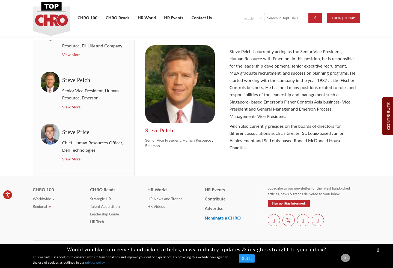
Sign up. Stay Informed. (289, 203)
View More (71, 54)
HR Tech (97, 221)
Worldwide (44, 198)
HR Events (173, 17)
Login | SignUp (343, 18)
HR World (147, 17)
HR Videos (156, 206)
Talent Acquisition (105, 206)
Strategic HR (100, 198)
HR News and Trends (164, 198)
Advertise (214, 208)
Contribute (215, 198)
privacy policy (95, 262)
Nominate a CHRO (223, 217)
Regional (42, 206)
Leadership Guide (104, 214)
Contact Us (201, 17)
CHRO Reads (117, 17)
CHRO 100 (87, 17)
